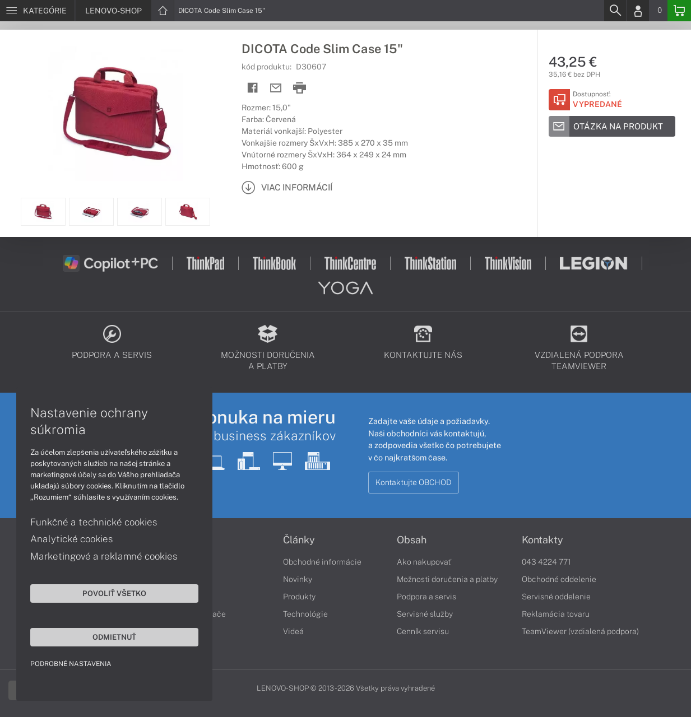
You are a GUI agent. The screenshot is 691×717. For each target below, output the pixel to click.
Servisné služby (425, 613)
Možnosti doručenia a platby (447, 579)
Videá (293, 631)
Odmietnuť (106, 636)
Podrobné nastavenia (71, 663)
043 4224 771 (546, 561)
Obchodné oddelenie (559, 579)
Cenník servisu (423, 631)
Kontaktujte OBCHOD (413, 482)
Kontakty (542, 540)
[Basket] (679, 10)
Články (299, 540)
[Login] (638, 10)
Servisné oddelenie (556, 596)
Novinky (297, 579)
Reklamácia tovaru (556, 613)
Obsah (411, 540)
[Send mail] (276, 88)
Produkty (299, 596)
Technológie (305, 613)
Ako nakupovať (424, 561)
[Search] (615, 10)
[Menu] (37, 10)
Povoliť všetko (106, 592)
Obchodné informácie (322, 561)
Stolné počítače (197, 613)
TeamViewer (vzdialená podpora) (580, 631)
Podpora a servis (426, 596)
